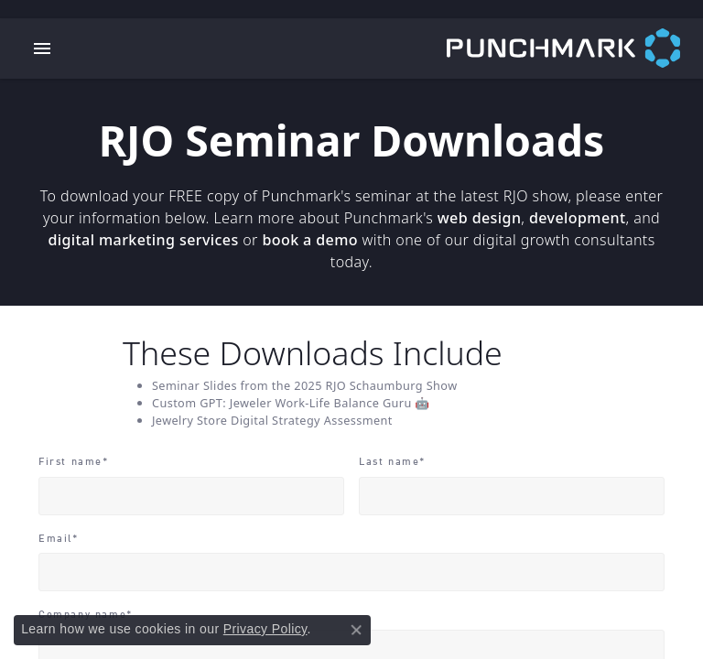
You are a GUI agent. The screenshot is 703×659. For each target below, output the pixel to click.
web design (480, 218)
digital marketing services (143, 240)
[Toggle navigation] (42, 48)
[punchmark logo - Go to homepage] (575, 48)
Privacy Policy (265, 628)
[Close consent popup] (356, 629)
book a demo (310, 240)
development (577, 218)
